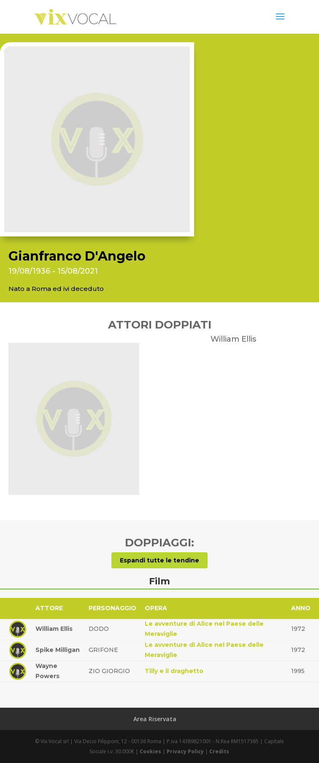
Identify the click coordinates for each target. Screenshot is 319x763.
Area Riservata (154, 719)
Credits (219, 751)
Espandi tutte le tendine (159, 560)
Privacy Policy (185, 751)
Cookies (150, 751)
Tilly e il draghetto (174, 671)
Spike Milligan (57, 650)
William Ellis (54, 629)
